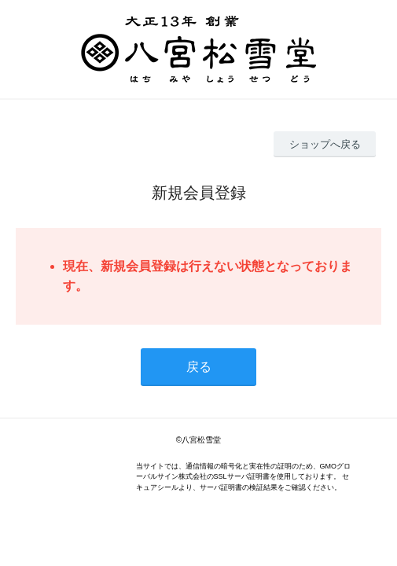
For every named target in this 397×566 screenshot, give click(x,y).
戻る (198, 366)
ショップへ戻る (325, 144)
